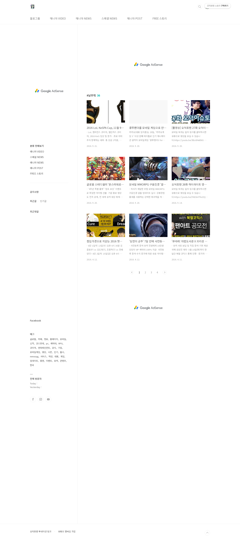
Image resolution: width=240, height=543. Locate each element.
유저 (56, 360)
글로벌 (33, 339)
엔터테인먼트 (44, 347)
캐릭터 (53, 343)
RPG (60, 343)
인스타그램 (41, 399)
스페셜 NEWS (109, 18)
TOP (207, 533)
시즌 (50, 352)
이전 (132, 272)
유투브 (48, 399)
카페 (40, 339)
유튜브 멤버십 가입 (67, 531)
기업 (60, 347)
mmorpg (34, 356)
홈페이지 (54, 339)
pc (47, 343)
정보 (46, 339)
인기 (56, 352)
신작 (32, 343)
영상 (44, 352)
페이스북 (33, 399)
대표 (56, 356)
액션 (50, 356)
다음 (165, 272)
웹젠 (42, 360)
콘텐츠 (63, 360)
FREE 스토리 (159, 18)
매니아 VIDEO (58, 18)
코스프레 (40, 343)
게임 (62, 356)
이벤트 (49, 360)
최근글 (33, 201)
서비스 (43, 356)
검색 (199, 6)
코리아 (33, 347)
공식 (54, 347)
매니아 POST (134, 18)
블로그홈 (35, 18)
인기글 (43, 201)
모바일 (63, 339)
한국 (32, 365)
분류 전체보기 (37, 146)
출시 (62, 352)
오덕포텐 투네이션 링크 (40, 531)
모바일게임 (35, 352)
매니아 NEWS (84, 18)
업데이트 (34, 360)
